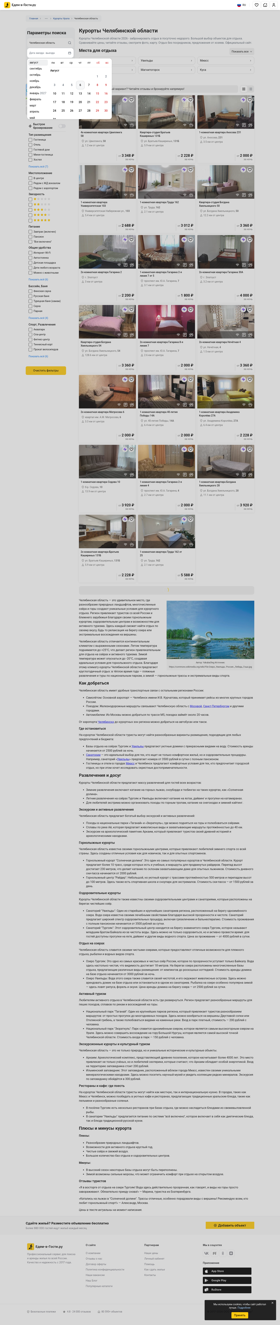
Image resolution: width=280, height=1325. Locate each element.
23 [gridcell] (106, 102)
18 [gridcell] (63, 102)
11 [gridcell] (63, 93)
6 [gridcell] (80, 85)
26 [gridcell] (71, 110)
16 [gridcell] (106, 93)
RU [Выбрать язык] (241, 5)
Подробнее (244, 1307)
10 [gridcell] (54, 93)
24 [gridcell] (54, 110)
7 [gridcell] (89, 85)
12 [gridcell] (71, 93)
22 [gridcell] (97, 102)
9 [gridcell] (106, 85)
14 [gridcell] (88, 93)
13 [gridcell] (80, 93)
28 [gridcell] (88, 110)
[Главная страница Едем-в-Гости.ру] (20, 5)
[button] (256, 5)
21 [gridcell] (88, 102)
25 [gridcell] (63, 110)
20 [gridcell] (80, 102)
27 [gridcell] (80, 110)
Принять (239, 1315)
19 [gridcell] (71, 102)
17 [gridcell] (54, 102)
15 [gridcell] (97, 93)
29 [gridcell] (97, 110)
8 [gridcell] (97, 85)
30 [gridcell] (106, 110)
